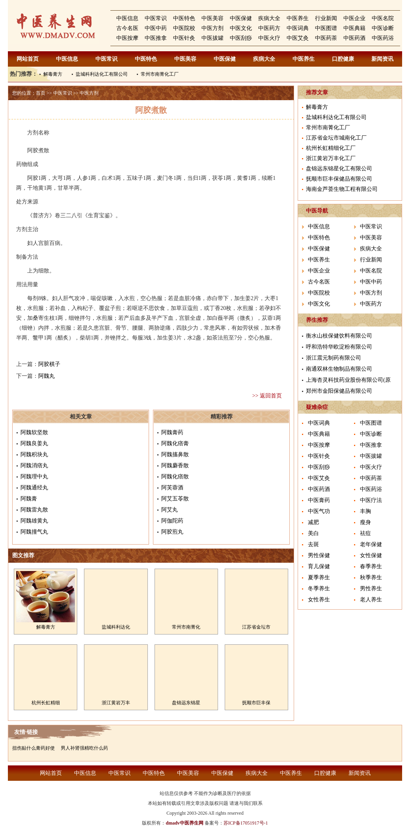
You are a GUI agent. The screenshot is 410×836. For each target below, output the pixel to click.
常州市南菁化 (186, 627)
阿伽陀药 (172, 521)
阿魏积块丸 (34, 454)
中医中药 (156, 28)
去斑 (313, 544)
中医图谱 (326, 28)
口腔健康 (343, 59)
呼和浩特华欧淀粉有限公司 (339, 347)
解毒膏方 (52, 74)
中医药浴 (383, 38)
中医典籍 (354, 28)
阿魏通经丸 (34, 488)
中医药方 (269, 28)
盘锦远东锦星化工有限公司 (339, 169)
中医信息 (127, 18)
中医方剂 (212, 28)
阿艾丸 (169, 510)
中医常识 (156, 18)
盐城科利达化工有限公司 (102, 74)
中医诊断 (383, 28)
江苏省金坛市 (256, 627)
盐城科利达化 (116, 627)
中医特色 (184, 18)
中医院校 (184, 28)
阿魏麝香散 (175, 465)
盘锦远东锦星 (186, 702)
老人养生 (371, 600)
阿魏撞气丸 (34, 532)
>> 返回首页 (267, 396)
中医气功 (319, 511)
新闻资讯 (382, 59)
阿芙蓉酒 (172, 488)
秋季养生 (371, 577)
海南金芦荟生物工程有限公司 (342, 189)
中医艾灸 (298, 38)
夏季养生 (319, 577)
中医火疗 (269, 38)
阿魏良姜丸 (34, 443)
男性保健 (319, 555)
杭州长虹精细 (46, 702)
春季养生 (371, 566)
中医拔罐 (212, 38)
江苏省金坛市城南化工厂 (336, 138)
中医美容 (212, 18)
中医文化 (241, 28)
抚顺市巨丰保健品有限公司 (339, 179)
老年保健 (371, 544)
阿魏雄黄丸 (34, 521)
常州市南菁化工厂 (160, 74)
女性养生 (319, 600)
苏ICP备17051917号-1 (246, 823)
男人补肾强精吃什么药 (84, 748)
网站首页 (28, 59)
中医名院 (383, 18)
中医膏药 (319, 500)
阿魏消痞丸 (34, 465)
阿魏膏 (28, 499)
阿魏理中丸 (34, 477)
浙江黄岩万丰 (116, 702)
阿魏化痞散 (175, 477)
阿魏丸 (46, 376)
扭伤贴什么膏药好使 (33, 748)
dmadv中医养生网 (184, 823)
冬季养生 (319, 589)
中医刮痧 (241, 38)
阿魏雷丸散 (34, 510)
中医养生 (298, 18)
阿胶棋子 (49, 364)
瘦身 (365, 522)
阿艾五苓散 (175, 499)
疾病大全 (269, 18)
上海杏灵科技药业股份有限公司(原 (348, 380)
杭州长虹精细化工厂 (331, 148)
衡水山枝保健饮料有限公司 (339, 336)
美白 (313, 533)
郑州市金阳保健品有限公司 (339, 391)
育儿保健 (319, 566)
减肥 (313, 522)
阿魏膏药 (172, 432)
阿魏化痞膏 (175, 443)
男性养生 (371, 589)
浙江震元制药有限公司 (333, 358)
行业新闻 (326, 18)
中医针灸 (184, 38)
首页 (40, 93)
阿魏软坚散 (34, 432)
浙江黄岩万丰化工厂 (331, 158)
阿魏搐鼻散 (175, 454)
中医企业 (354, 18)
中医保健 (241, 18)
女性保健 (371, 555)
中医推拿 (156, 38)
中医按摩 (127, 38)
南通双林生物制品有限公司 (339, 369)
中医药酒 (354, 38)
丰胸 (365, 511)
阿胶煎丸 (172, 532)
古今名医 (127, 28)
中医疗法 (371, 500)
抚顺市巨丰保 (256, 702)
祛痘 (365, 533)
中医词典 (298, 28)
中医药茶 (326, 38)
